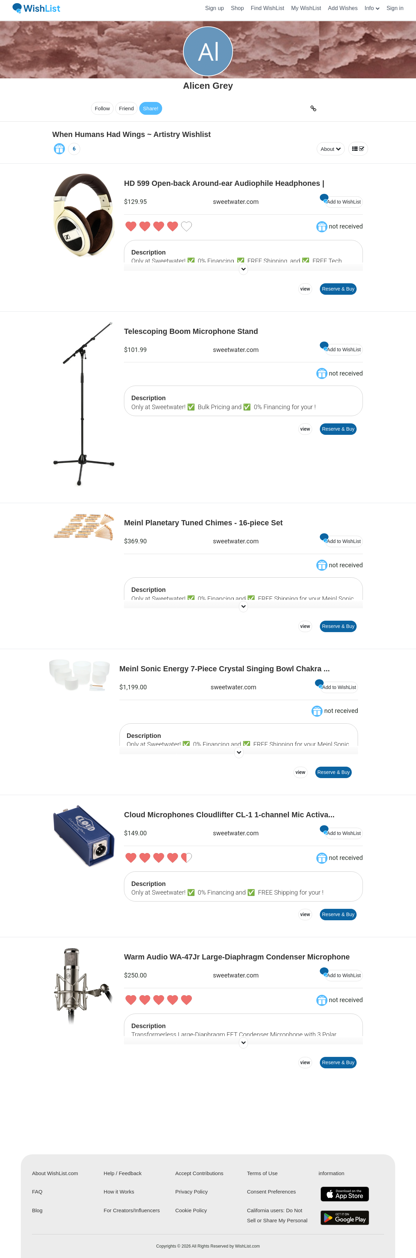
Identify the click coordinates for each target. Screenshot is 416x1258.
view (305, 289)
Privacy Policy (191, 1192)
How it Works (119, 1192)
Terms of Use (262, 1173)
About (331, 149)
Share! (140, 108)
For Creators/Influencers (132, 1210)
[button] (372, 8)
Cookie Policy (191, 1210)
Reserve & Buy (338, 289)
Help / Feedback (123, 1173)
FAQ (37, 1192)
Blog (37, 1210)
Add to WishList (343, 200)
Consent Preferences (271, 1192)
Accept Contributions (199, 1173)
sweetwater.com (236, 201)
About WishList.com (55, 1173)
